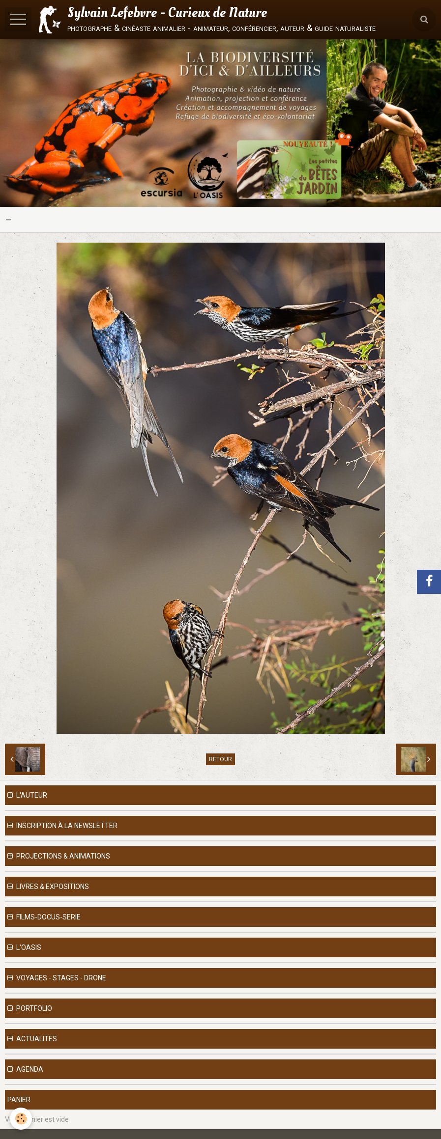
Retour (220, 759)
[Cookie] (21, 1119)
